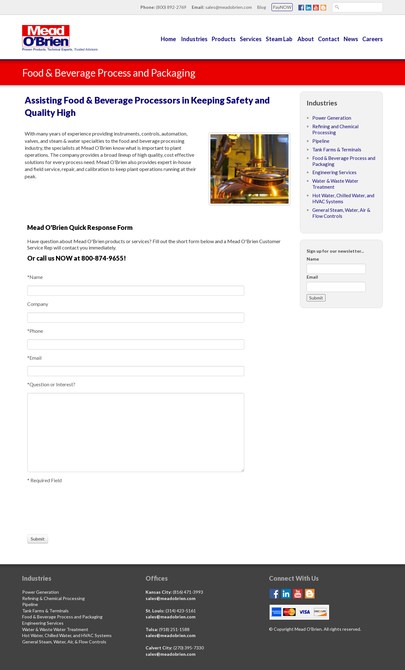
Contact (329, 38)
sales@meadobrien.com (228, 7)
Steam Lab (279, 38)
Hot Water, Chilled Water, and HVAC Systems (67, 635)
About (305, 38)
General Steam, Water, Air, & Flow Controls (64, 641)
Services (251, 38)
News (351, 38)
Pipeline (320, 141)
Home (168, 38)
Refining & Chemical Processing (53, 598)
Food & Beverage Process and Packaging (62, 616)
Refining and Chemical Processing (335, 129)
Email (312, 277)
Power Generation (331, 118)
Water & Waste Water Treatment (55, 629)
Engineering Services (334, 172)
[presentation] (51, 509)
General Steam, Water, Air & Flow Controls (341, 213)
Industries (194, 38)
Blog (261, 7)
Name (313, 259)
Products (224, 38)
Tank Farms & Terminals (336, 149)
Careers (372, 38)
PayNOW (282, 7)
